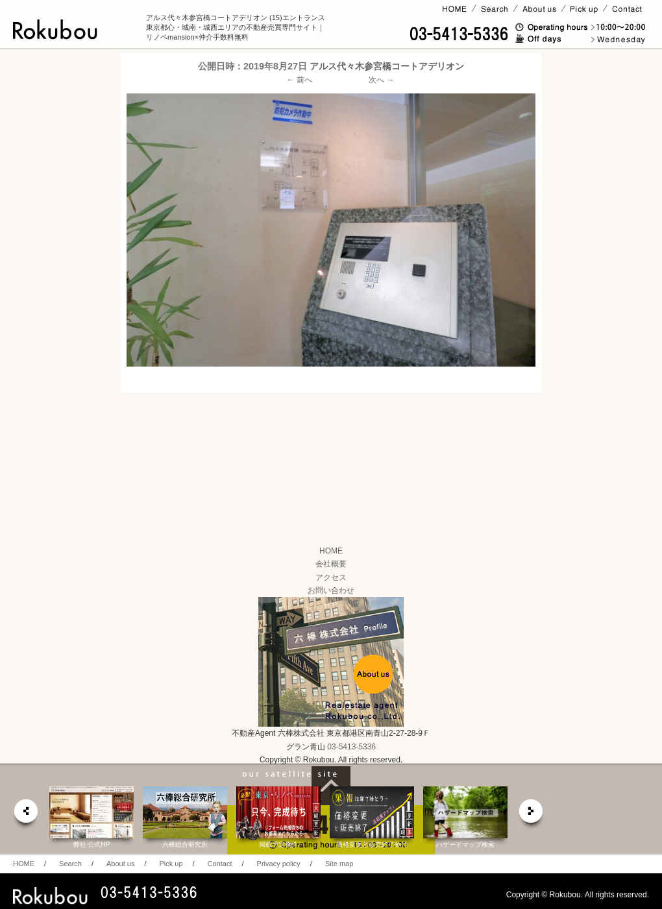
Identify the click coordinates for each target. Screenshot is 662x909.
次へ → (381, 79)
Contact (220, 863)
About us (120, 863)
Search (70, 863)
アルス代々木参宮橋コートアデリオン (387, 66)
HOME (331, 550)
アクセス (331, 577)
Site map (339, 863)
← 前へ (299, 79)
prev (25, 814)
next (531, 814)
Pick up (170, 863)
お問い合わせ (331, 590)
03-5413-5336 (351, 746)
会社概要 (331, 563)
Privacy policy (278, 863)
